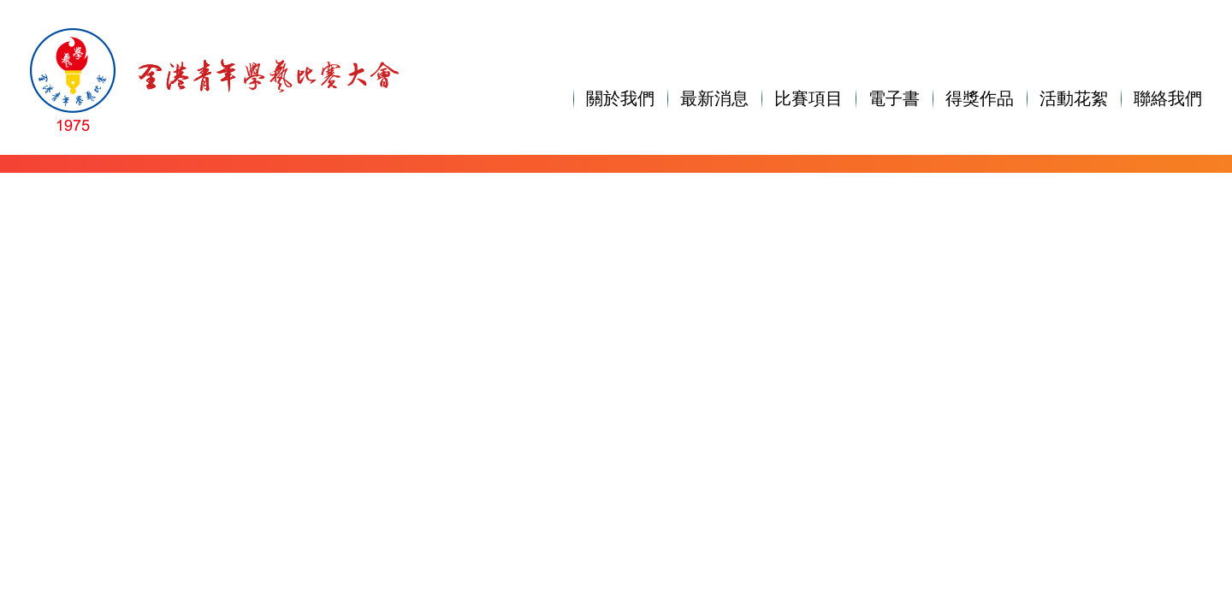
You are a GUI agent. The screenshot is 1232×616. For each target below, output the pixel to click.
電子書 (894, 98)
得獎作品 (979, 98)
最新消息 (714, 98)
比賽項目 (808, 98)
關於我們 (620, 98)
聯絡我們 (1168, 98)
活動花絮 (1074, 98)
